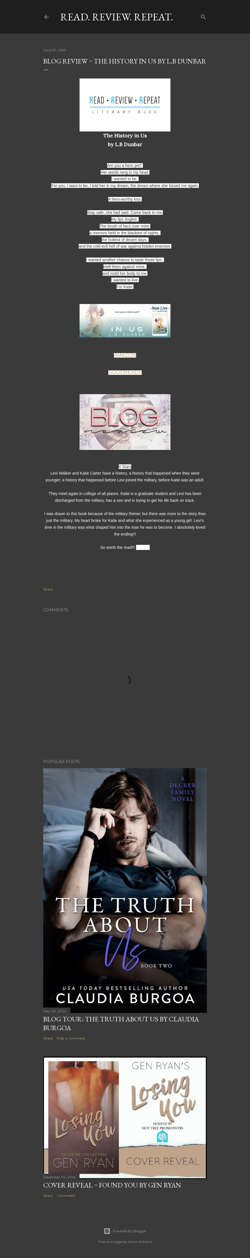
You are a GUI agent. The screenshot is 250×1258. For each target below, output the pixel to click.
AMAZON (125, 355)
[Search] (203, 15)
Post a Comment (71, 1038)
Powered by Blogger (125, 1231)
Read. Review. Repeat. (116, 17)
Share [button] (48, 589)
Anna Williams (140, 1242)
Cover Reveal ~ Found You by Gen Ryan (112, 1185)
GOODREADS (124, 372)
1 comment (66, 1195)
